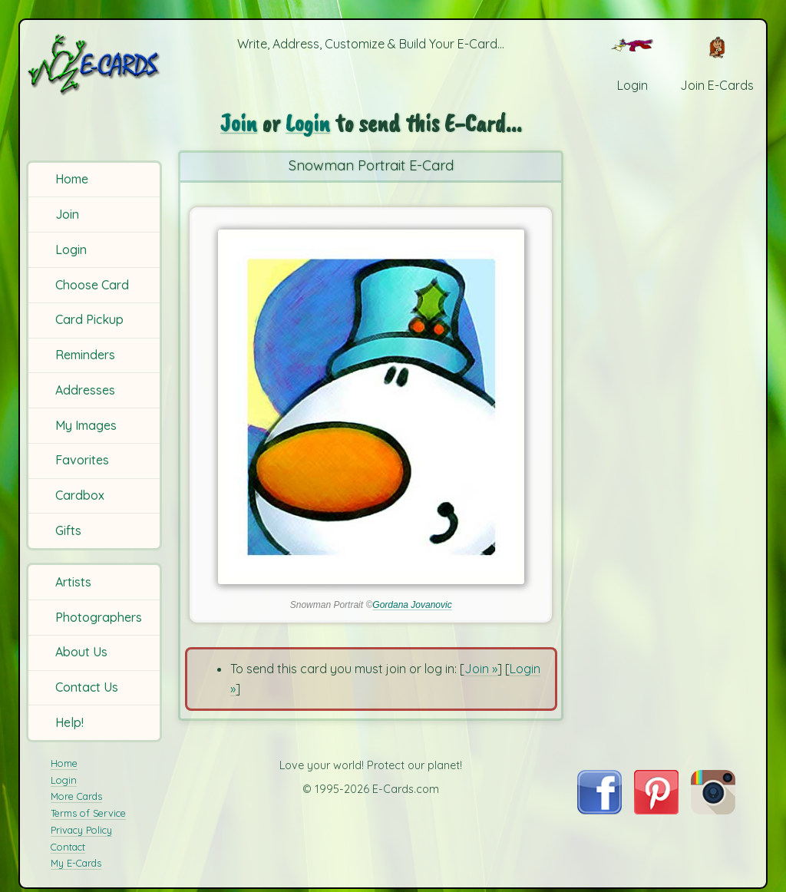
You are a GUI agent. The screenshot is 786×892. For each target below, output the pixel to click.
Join (67, 214)
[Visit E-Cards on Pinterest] (656, 810)
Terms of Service (88, 813)
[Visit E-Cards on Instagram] (713, 810)
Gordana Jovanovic (411, 605)
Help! (69, 722)
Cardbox (79, 495)
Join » (480, 668)
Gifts (68, 530)
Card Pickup (89, 319)
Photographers (98, 617)
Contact (68, 847)
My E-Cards (76, 863)
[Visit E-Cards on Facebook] (599, 810)
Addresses (85, 390)
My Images (86, 425)
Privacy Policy (81, 830)
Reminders (85, 354)
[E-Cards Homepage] (95, 64)
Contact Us (86, 687)
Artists (73, 582)
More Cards (76, 796)
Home (71, 179)
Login (71, 249)
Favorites (82, 459)
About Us (81, 651)
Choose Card (92, 284)
